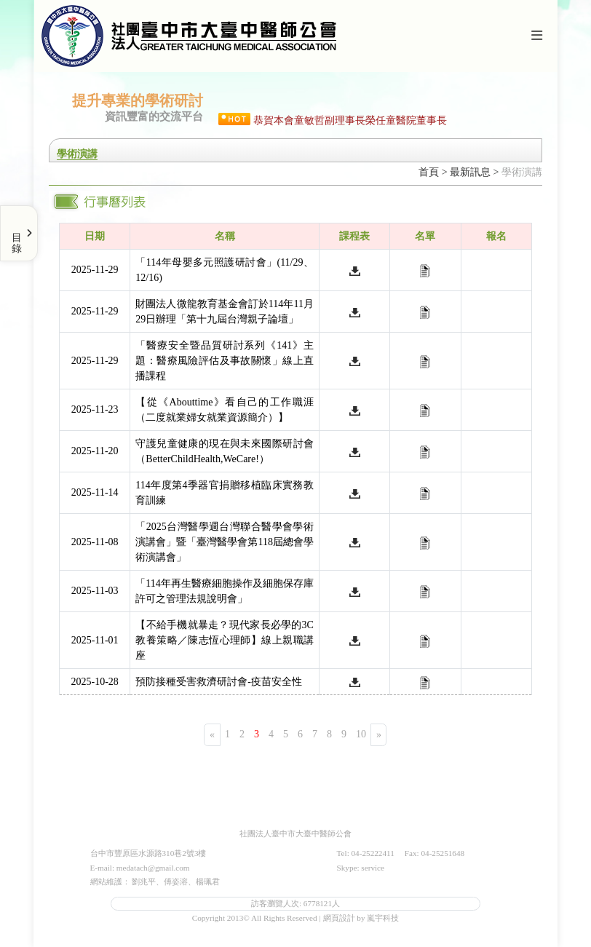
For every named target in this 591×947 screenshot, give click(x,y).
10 (361, 734)
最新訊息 (470, 172)
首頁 (429, 172)
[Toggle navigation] (536, 36)
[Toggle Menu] (19, 233)
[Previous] (212, 735)
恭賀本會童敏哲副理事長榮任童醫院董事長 (350, 120)
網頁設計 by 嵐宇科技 (361, 918)
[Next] (378, 735)
